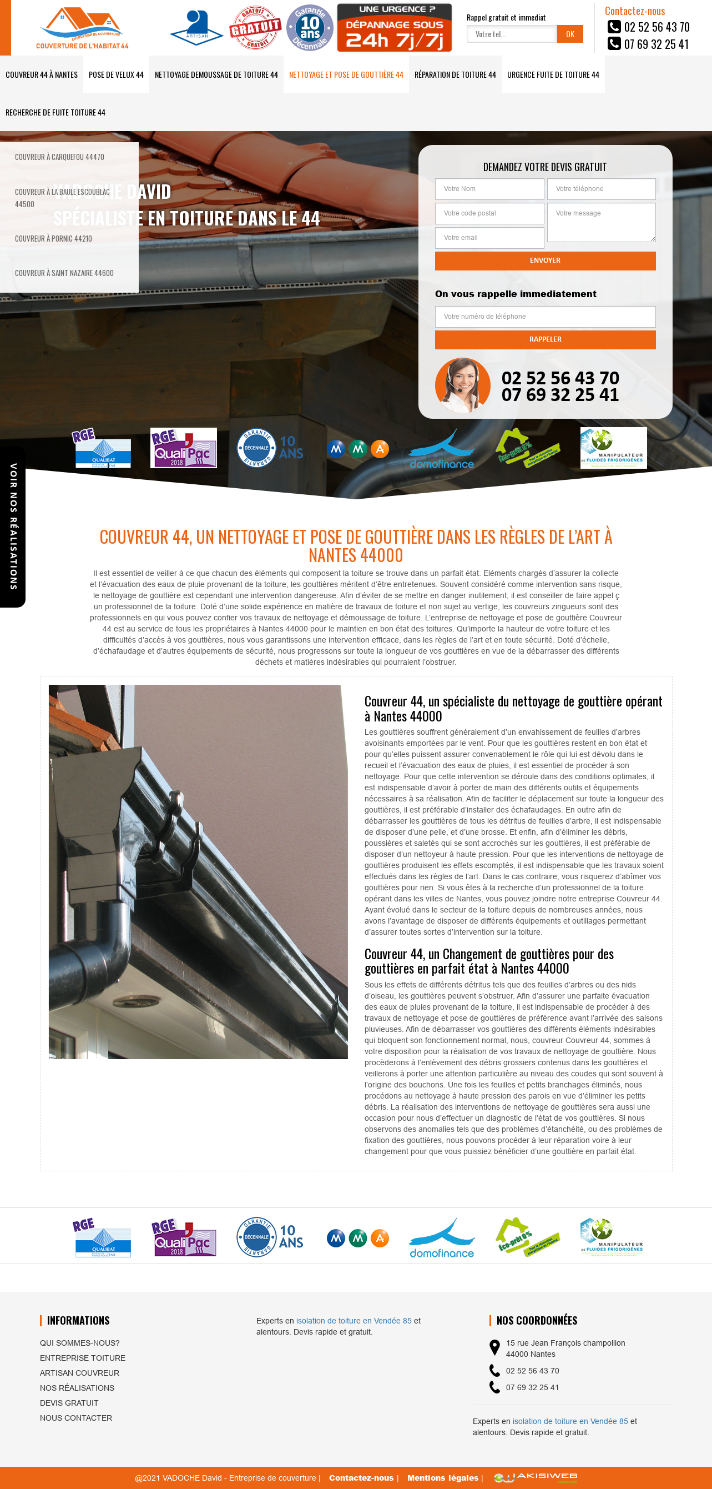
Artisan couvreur (79, 1372)
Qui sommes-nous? (80, 1342)
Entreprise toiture (82, 1357)
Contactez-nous (363, 1477)
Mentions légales (443, 1477)
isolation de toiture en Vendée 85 (354, 1320)
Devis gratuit (69, 1402)
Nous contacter (76, 1417)
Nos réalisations (77, 1387)
